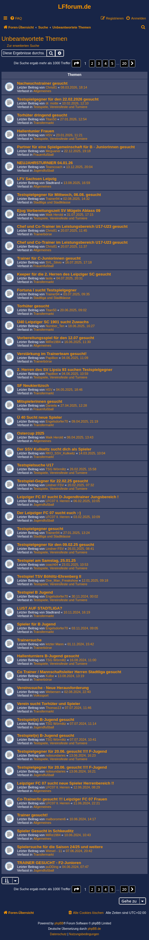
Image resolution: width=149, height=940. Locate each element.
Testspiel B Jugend (35, 592)
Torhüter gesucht (33, 306)
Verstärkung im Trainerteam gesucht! (51, 353)
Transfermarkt (43, 123)
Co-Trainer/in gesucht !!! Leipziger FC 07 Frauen (62, 799)
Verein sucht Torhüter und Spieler (48, 703)
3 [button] (99, 63)
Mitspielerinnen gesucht (39, 401)
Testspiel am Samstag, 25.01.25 (46, 560)
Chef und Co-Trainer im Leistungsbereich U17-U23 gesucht (72, 226)
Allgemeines (42, 91)
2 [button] (92, 63)
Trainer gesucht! (32, 815)
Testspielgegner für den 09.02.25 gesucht (55, 544)
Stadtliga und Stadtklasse (51, 202)
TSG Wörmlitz (55, 469)
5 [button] (112, 63)
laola (48, 278)
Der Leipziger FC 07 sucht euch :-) (49, 513)
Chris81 (51, 87)
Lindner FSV (54, 485)
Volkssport (40, 695)
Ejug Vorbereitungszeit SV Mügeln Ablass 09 (58, 210)
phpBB (58, 923)
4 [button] (105, 63)
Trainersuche (29, 640)
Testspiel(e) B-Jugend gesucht (45, 719)
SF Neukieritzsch (33, 385)
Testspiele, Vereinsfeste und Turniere (60, 107)
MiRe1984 (52, 342)
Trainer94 (52, 198)
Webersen (52, 692)
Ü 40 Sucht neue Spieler (39, 417)
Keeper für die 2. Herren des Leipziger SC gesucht (64, 274)
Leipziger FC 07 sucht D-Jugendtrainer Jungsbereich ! (67, 497)
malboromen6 (55, 819)
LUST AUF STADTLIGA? (39, 608)
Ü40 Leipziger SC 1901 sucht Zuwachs (53, 322)
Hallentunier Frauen (35, 131)
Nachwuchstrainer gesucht (42, 83)
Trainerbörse (42, 234)
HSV (48, 135)
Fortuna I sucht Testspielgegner (47, 290)
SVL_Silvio (53, 262)
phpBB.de (94, 928)
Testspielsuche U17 (35, 465)
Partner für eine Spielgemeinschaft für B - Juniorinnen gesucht (76, 147)
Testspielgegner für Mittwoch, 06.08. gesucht (59, 194)
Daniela (51, 405)
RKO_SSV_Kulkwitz (60, 453)
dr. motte (51, 103)
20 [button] (124, 63)
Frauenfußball (43, 154)
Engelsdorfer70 (56, 421)
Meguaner (52, 151)
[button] (76, 63)
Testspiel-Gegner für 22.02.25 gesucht (52, 481)
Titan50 (50, 119)
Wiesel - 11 (53, 851)
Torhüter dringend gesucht (42, 115)
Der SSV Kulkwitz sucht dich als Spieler (54, 449)
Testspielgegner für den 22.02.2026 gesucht (57, 99)
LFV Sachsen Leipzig (37, 178)
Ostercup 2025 (30, 433)
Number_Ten (54, 326)
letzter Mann (54, 644)
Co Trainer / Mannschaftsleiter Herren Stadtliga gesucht (69, 672)
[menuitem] (16, 18)
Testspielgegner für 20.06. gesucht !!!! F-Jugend (62, 751)
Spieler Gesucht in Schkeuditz (45, 831)
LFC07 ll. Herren (57, 501)
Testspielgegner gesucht (40, 528)
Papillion (51, 358)
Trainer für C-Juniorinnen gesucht (49, 258)
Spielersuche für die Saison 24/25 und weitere (60, 847)
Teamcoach (53, 167)
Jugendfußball (43, 170)
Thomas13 (53, 708)
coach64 (51, 564)
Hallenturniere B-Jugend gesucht (48, 656)
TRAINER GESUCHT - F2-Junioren (49, 862)
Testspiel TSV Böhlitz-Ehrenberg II (49, 576)
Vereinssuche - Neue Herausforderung (53, 687)
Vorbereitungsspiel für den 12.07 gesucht (55, 338)
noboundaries (55, 755)
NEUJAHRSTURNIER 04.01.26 (45, 163)
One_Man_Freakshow (61, 580)
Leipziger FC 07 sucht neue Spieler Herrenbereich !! (65, 783)
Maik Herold (54, 214)
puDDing (51, 867)
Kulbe (49, 676)
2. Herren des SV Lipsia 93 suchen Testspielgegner (64, 369)
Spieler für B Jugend (36, 624)
